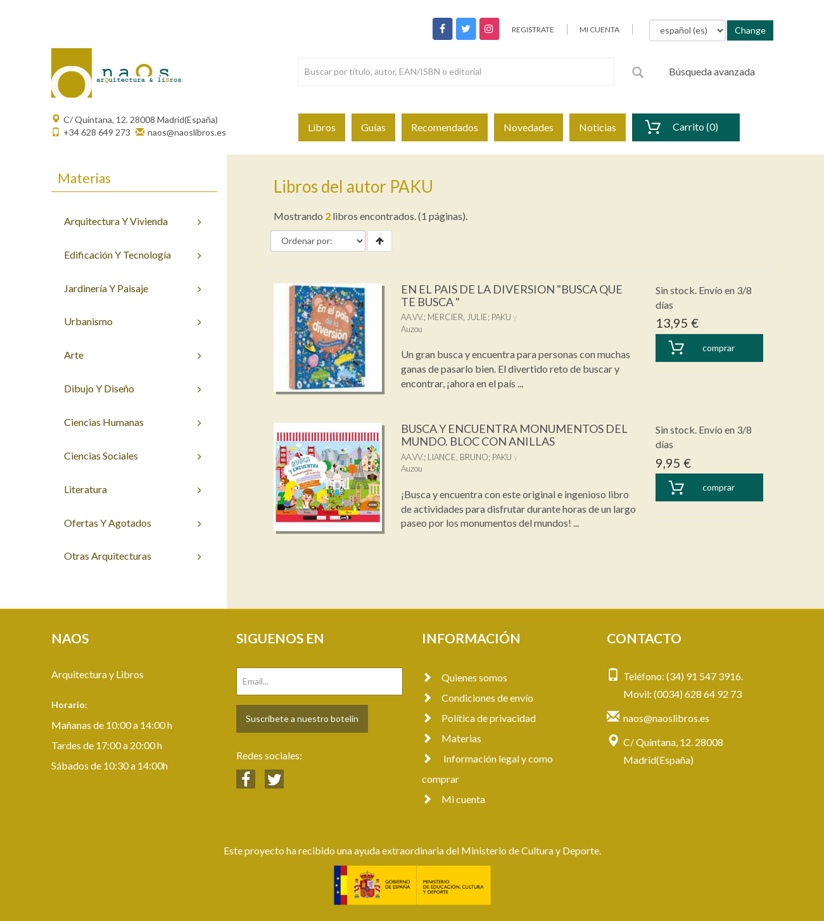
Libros (322, 127)
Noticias (597, 127)
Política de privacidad (479, 718)
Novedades (529, 127)
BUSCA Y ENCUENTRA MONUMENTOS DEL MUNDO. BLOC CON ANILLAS (514, 435)
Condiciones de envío (477, 698)
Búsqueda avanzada (712, 71)
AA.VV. (412, 317)
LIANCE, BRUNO (458, 457)
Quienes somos (464, 677)
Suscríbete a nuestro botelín (302, 718)
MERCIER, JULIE (458, 317)
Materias (451, 738)
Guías (373, 127)
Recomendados (444, 127)
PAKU (501, 317)
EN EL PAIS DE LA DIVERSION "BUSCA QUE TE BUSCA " (512, 295)
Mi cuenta (453, 799)
